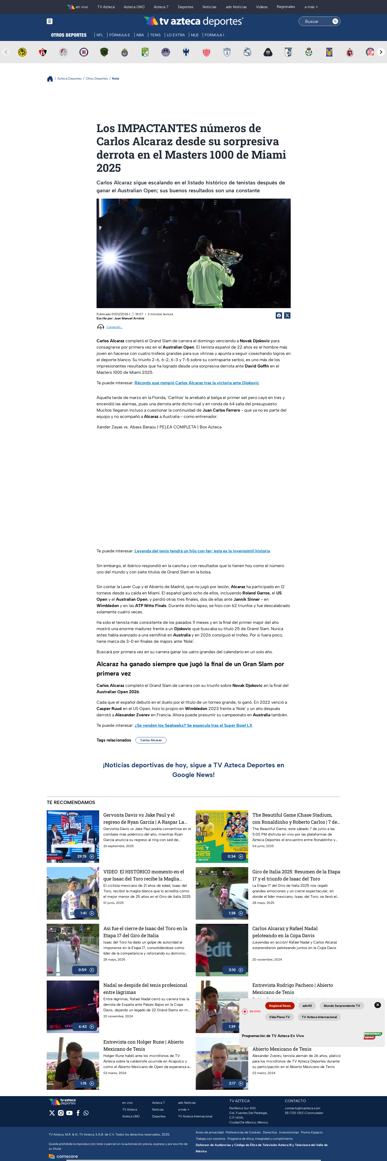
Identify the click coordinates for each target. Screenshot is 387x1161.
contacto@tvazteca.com (302, 1108)
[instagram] (60, 1114)
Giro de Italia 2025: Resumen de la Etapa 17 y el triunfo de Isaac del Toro (296, 875)
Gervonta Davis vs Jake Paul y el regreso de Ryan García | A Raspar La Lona (143, 818)
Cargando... (115, 327)
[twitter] (52, 1114)
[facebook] (78, 1114)
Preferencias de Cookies (243, 1132)
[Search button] (335, 21)
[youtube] (69, 1114)
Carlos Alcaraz (151, 740)
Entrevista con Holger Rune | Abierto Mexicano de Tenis (143, 1045)
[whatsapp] (86, 1114)
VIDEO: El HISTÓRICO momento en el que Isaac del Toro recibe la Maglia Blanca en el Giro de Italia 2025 (143, 875)
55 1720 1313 (294, 1113)
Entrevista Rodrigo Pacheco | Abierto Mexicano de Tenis (292, 988)
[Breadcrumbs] (52, 78)
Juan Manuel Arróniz (129, 318)
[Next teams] (381, 52)
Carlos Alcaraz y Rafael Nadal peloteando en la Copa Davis (285, 932)
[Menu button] (68, 21)
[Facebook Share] (279, 315)
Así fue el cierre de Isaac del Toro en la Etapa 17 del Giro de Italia (145, 932)
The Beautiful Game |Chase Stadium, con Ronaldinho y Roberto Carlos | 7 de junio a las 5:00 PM (294, 818)
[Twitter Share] (287, 315)
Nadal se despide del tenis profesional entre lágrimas (145, 988)
